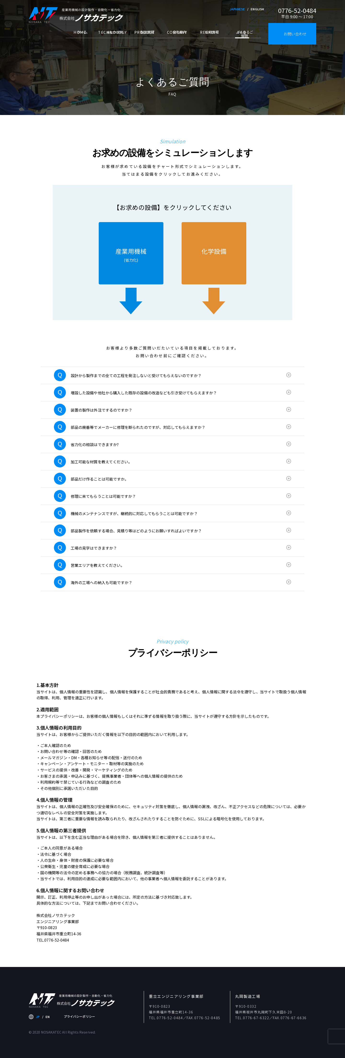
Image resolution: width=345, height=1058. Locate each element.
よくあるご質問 (242, 39)
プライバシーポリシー (79, 1016)
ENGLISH (257, 9)
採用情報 (209, 37)
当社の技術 (112, 37)
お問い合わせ (295, 34)
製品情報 (144, 37)
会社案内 (177, 37)
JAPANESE (237, 9)
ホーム (80, 37)
